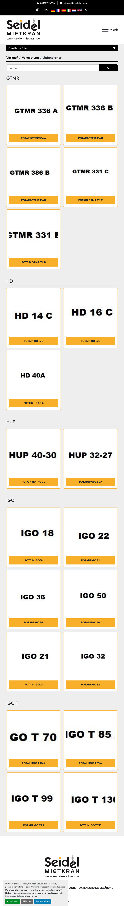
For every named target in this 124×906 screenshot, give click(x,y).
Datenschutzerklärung (27, 896)
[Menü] (105, 30)
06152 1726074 (47, 3)
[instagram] (38, 10)
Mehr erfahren (43, 901)
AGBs (72, 887)
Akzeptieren (12, 901)
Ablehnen (27, 901)
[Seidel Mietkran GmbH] (62, 866)
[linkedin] (46, 10)
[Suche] (52, 67)
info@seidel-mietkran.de (75, 3)
